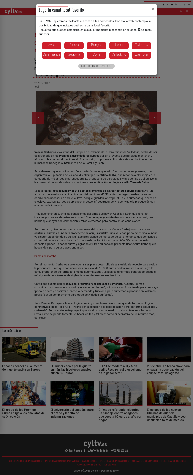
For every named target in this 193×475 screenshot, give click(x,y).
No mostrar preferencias (96, 66)
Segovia (74, 54)
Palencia (141, 45)
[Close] (153, 9)
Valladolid (119, 54)
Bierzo (74, 45)
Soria (97, 54)
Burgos (96, 45)
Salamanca (52, 54)
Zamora (141, 54)
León (119, 45)
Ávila (51, 45)
